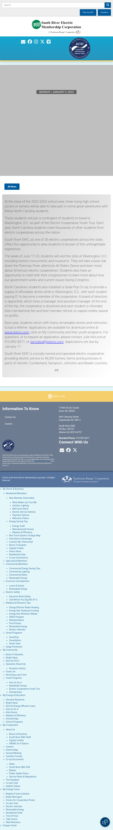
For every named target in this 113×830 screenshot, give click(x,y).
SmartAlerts (15, 640)
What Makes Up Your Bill (24, 502)
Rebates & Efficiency (22, 532)
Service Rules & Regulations (23, 776)
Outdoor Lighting (20, 505)
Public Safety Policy (18, 773)
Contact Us (10, 417)
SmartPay (14, 637)
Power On (10, 671)
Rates (12, 764)
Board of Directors (18, 734)
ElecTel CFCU (12, 661)
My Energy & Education (14, 695)
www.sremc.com (17, 332)
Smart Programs (14, 632)
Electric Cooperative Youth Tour (24, 689)
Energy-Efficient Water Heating (24, 607)
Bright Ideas (12, 657)
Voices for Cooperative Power (20, 800)
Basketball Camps (18, 685)
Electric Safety (13, 592)
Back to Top (59, 396)
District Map (12, 750)
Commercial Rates (18, 575)
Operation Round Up (16, 664)
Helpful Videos (13, 786)
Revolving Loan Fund (16, 674)
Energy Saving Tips (18, 521)
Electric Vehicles (17, 629)
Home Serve (15, 551)
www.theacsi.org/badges (42, 461)
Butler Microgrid (14, 797)
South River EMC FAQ (19, 767)
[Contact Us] (23, 42)
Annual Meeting (13, 753)
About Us (10, 729)
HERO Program (16, 617)
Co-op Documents (15, 759)
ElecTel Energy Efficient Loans (20, 706)
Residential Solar (17, 554)
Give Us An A (15, 682)
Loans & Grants (16, 585)
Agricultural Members (16, 561)
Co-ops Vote (12, 783)
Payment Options (20, 515)
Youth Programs (14, 678)
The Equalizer (12, 780)
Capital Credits (16, 548)
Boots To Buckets (17, 545)
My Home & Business (13, 489)
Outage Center (10, 825)
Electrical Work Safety (19, 596)
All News (12, 186)
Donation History (17, 668)
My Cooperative (10, 725)
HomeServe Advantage (20, 538)
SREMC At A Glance (18, 743)
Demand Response (15, 699)
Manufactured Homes (23, 529)
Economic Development (17, 581)
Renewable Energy (18, 578)
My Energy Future (11, 789)
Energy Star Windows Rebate (23, 613)
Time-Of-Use (12, 816)
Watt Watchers (13, 822)
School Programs (14, 722)
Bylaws (12, 770)
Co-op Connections (18, 557)
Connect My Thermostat (21, 542)
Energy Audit (18, 526)
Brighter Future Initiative (17, 793)
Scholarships (15, 692)
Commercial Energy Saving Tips (24, 568)
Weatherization (16, 620)
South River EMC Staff (20, 737)
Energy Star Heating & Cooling (24, 610)
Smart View (14, 643)
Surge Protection (14, 646)
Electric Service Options (24, 512)
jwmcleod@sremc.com (47, 342)
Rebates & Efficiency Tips (18, 603)
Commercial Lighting (19, 571)
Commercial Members (17, 564)
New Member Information (21, 498)
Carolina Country (14, 756)
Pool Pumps (15, 623)
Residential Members (16, 493)
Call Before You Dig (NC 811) (23, 599)
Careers (8, 424)
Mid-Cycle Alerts (20, 508)
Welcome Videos (20, 518)
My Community (10, 650)
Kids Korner (11, 712)
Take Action (11, 819)
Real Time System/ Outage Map (24, 535)
